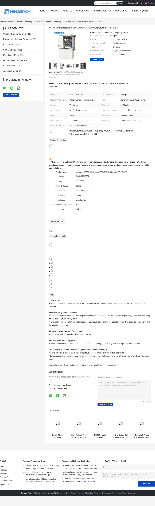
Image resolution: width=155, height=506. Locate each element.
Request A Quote (135, 3)
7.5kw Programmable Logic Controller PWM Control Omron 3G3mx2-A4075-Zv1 (80, 480)
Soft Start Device (11, 50)
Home (42, 11)
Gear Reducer (9, 66)
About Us (67, 11)
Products (54, 11)
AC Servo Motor (10, 71)
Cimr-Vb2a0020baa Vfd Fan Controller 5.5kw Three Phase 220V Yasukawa (40, 480)
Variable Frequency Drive (27, 22)
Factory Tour (83, 11)
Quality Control (102, 11)
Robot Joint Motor (11, 55)
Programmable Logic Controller (17, 39)
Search (120, 3)
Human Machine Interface (15, 60)
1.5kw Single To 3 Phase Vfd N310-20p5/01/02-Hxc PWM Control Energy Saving (121, 436)
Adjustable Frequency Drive (81, 365)
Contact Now (97, 59)
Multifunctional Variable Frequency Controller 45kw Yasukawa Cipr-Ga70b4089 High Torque (39, 474)
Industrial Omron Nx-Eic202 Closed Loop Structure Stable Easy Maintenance (80, 473)
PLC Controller (10, 44)
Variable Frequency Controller (105, 365)
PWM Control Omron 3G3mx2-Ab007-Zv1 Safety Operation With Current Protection (80, 467)
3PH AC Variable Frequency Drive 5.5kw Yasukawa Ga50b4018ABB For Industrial (66, 74)
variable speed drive (61, 365)
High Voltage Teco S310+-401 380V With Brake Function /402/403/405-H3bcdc (79, 436)
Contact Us (121, 11)
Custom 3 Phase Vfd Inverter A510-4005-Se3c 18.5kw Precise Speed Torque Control (142, 436)
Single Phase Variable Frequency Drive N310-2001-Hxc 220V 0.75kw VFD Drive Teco (57, 436)
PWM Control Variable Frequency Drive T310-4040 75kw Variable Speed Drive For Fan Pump (100, 436)
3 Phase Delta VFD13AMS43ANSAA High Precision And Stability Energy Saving (42, 467)
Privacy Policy (26, 493)
